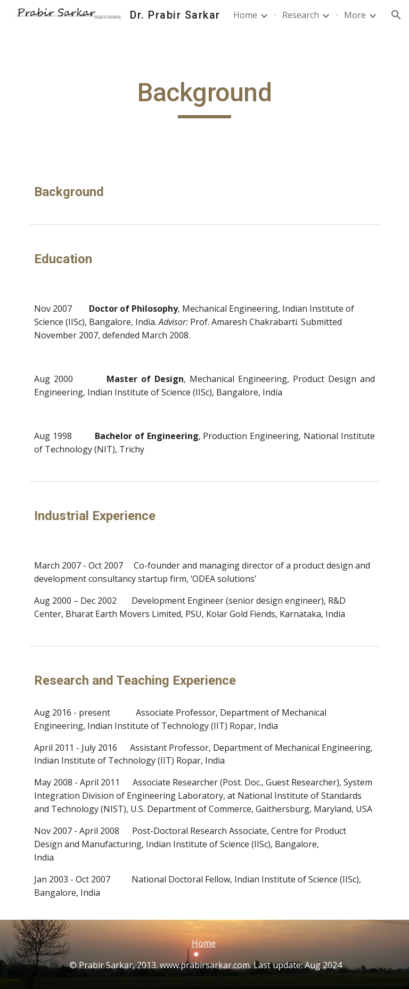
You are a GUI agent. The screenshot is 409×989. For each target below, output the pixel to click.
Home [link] (245, 15)
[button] (396, 15)
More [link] (355, 15)
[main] (204, 97)
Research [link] (300, 15)
